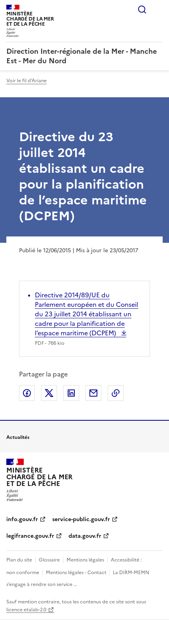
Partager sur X (49, 393)
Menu (158, 9)
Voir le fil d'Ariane (26, 80)
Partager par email (93, 393)
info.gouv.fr (22, 519)
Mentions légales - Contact (77, 572)
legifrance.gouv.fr (30, 536)
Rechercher (142, 9)
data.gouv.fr (84, 536)
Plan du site (19, 559)
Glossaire (49, 559)
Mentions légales (85, 559)
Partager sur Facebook (27, 393)
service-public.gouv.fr (81, 519)
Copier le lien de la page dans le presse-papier (115, 393)
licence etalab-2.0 (26, 609)
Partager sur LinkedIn (71, 393)
